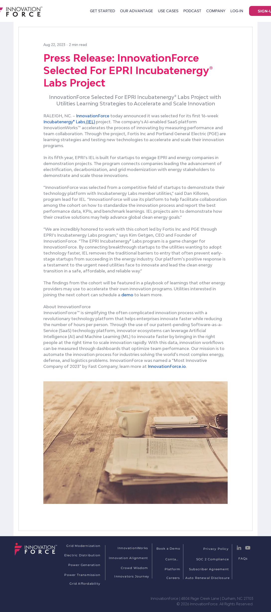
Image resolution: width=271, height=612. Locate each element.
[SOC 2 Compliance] (213, 559)
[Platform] (173, 569)
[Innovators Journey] (129, 576)
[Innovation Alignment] (128, 558)
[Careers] (173, 578)
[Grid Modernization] (80, 546)
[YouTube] (248, 548)
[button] (216, 11)
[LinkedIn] (239, 548)
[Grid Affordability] (80, 583)
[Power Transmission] (80, 575)
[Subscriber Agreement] (209, 569)
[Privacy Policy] (216, 549)
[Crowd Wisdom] (128, 568)
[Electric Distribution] (80, 555)
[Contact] (173, 559)
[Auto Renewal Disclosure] (208, 578)
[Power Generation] (80, 565)
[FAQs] (243, 558)
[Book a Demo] (169, 548)
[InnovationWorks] (130, 548)
